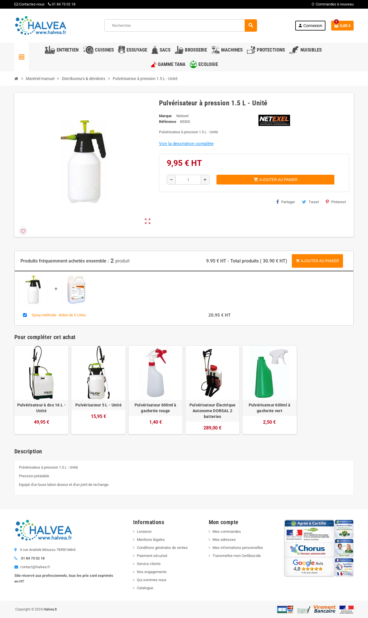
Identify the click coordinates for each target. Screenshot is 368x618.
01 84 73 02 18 (61, 4)
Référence (167, 121)
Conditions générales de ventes (162, 547)
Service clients (149, 564)
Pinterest (336, 201)
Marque (165, 116)
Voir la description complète (186, 143)
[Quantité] (188, 179)
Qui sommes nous (151, 580)
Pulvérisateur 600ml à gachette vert (270, 408)
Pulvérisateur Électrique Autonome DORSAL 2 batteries (212, 411)
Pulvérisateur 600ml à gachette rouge (156, 408)
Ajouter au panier (317, 260)
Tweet (310, 201)
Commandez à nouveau (332, 4)
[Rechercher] (180, 25)
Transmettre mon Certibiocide (236, 556)
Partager (285, 201)
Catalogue (145, 588)
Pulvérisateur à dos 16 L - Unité (41, 408)
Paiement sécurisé (152, 556)
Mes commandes (226, 531)
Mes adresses (224, 539)
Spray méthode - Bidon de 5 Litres (59, 315)
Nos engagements (152, 572)
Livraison (144, 531)
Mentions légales (151, 539)
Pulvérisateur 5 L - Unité (98, 405)
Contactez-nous (29, 4)
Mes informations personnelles (237, 547)
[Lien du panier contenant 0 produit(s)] (342, 26)
